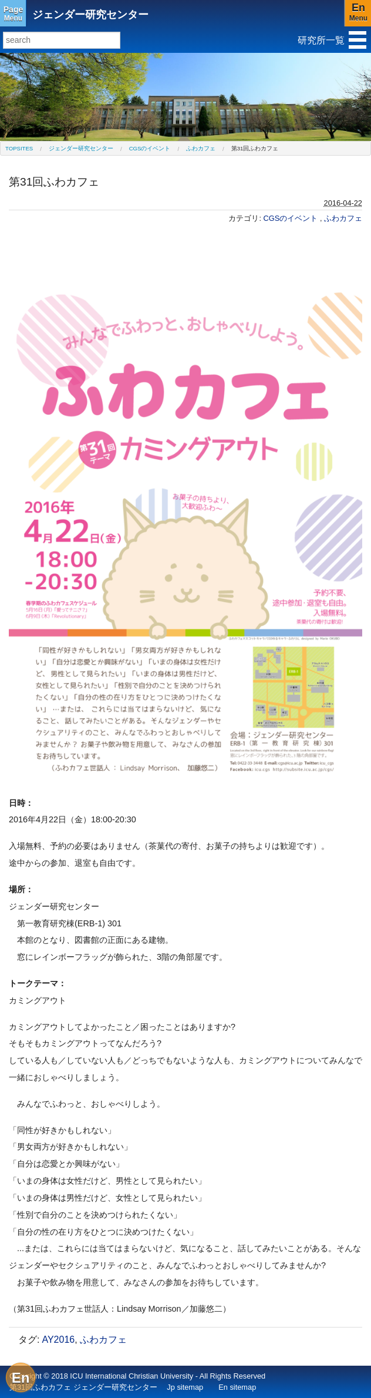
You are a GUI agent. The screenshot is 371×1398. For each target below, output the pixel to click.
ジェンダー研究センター (90, 15)
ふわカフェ (200, 148)
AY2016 (58, 1340)
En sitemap (237, 1387)
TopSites (19, 148)
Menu (13, 13)
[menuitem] (19, 148)
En (21, 1378)
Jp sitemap (185, 1387)
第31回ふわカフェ (255, 148)
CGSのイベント (150, 148)
